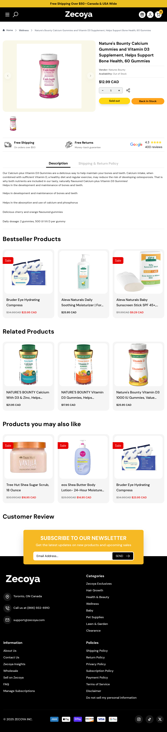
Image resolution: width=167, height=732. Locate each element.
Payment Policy (97, 678)
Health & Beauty (97, 597)
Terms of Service (98, 684)
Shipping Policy (97, 651)
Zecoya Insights (14, 664)
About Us (9, 651)
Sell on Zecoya (13, 678)
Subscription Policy (100, 671)
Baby (89, 610)
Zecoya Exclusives (99, 584)
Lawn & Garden (97, 624)
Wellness (92, 604)
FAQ (6, 684)
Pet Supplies (95, 617)
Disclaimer (93, 691)
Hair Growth (94, 590)
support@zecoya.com (29, 620)
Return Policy (95, 657)
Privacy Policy (96, 664)
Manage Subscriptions (19, 691)
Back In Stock (148, 101)
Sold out (114, 101)
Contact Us (11, 657)
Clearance (93, 631)
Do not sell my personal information (111, 698)
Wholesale (10, 671)
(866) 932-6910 (38, 608)
